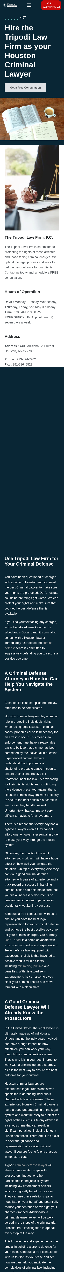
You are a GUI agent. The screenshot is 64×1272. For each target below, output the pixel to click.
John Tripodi (13, 940)
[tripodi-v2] (10, 5)
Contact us (12, 272)
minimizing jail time (30, 966)
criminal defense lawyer (31, 1165)
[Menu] (29, 5)
